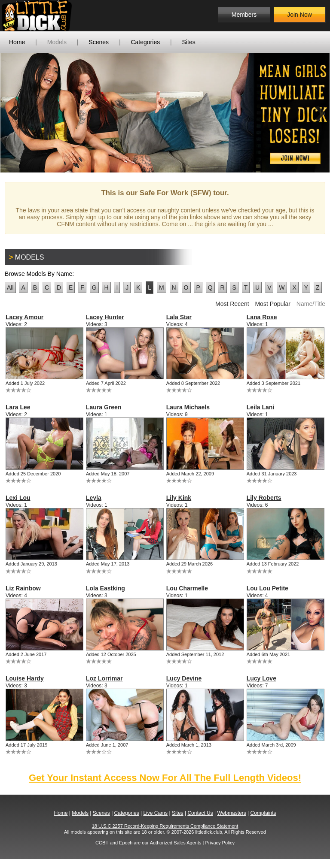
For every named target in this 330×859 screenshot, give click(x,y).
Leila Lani (261, 407)
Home (17, 42)
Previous (13, 112)
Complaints (263, 813)
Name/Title (310, 303)
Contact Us (200, 813)
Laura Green (103, 407)
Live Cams (155, 813)
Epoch (125, 842)
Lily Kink (178, 497)
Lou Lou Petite (267, 588)
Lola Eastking (105, 588)
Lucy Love (261, 678)
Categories (145, 42)
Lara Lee (18, 407)
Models (57, 42)
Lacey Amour (24, 317)
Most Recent (232, 303)
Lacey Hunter (105, 317)
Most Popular (272, 303)
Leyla (93, 497)
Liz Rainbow (23, 588)
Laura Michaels (188, 407)
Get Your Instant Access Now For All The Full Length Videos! (165, 777)
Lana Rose (262, 317)
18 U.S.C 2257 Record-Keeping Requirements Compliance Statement (165, 826)
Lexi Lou (18, 497)
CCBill (102, 842)
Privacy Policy (219, 842)
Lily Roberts (264, 497)
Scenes (99, 42)
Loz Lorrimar (104, 678)
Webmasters (231, 813)
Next (316, 112)
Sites (189, 42)
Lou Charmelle (187, 588)
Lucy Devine (184, 678)
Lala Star (179, 317)
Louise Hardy (25, 678)
